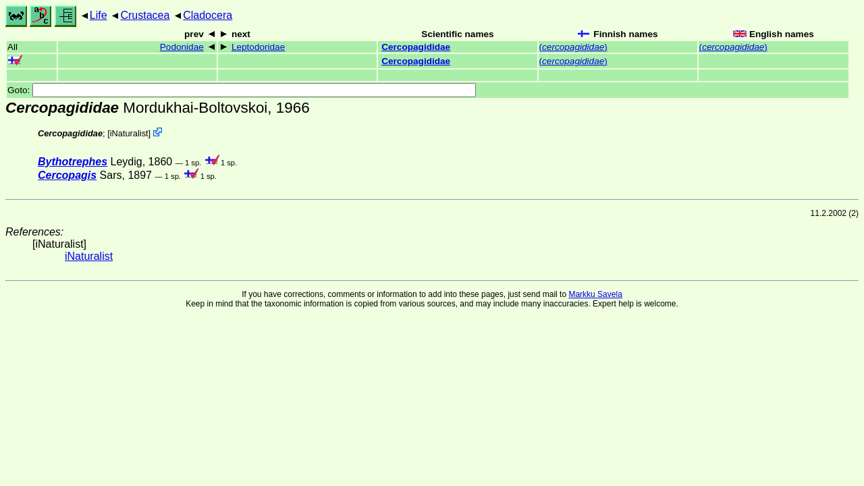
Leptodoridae (258, 47)
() (573, 47)
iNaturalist (129, 133)
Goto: (241, 90)
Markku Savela (595, 294)
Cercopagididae (415, 47)
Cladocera (207, 15)
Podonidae (182, 47)
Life (98, 15)
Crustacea (144, 15)
